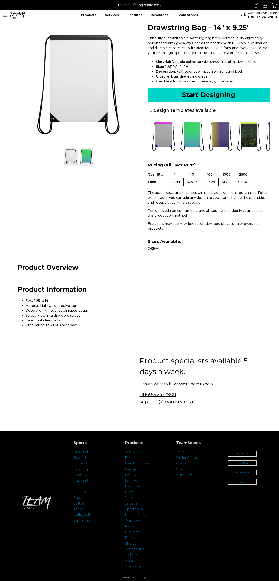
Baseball (81, 452)
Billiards (81, 463)
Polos (130, 538)
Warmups (133, 566)
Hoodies (132, 492)
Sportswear (134, 509)
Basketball (82, 458)
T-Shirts (131, 555)
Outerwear (134, 521)
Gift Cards (184, 475)
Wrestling (82, 521)
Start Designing (208, 95)
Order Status (187, 458)
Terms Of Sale (242, 472)
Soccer (79, 498)
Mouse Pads (135, 515)
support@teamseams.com (171, 401)
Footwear (133, 481)
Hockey (80, 492)
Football (81, 481)
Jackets (131, 498)
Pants (130, 526)
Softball (80, 503)
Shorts (130, 543)
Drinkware (134, 475)
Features (136, 15)
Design (131, 469)
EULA (242, 482)
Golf (77, 486)
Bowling (81, 469)
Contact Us (185, 463)
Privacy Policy (242, 463)
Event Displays (137, 463)
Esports (80, 475)
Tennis (79, 509)
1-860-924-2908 (158, 394)
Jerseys (131, 503)
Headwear (133, 486)
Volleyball (82, 515)
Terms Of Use (242, 453)
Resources (160, 15)
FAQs (180, 452)
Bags (129, 458)
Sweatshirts (134, 549)
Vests (129, 560)
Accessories (134, 452)
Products (89, 15)
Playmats (132, 532)
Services (113, 15)
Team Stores (187, 15)
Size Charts (185, 469)
